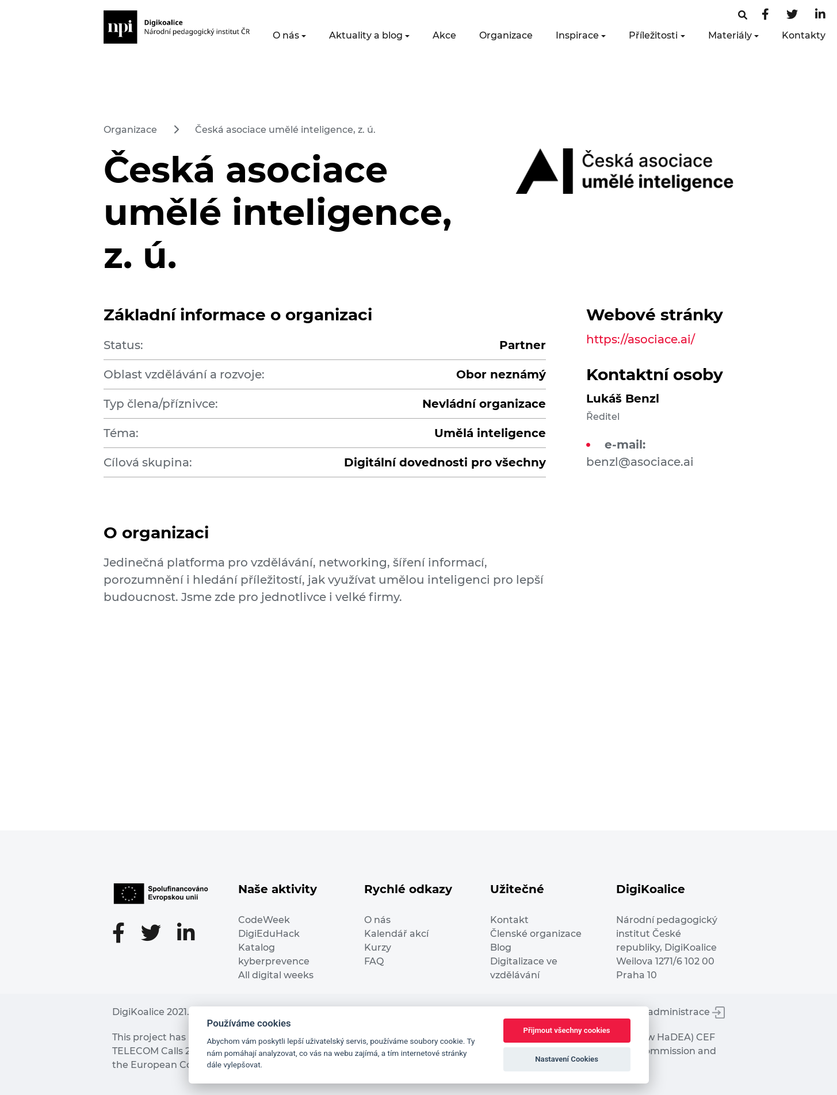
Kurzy (377, 947)
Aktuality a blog (366, 35)
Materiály (730, 35)
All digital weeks (276, 975)
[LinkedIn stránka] (820, 15)
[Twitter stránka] (792, 15)
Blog (500, 947)
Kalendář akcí (396, 933)
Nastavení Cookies (566, 1059)
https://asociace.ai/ (640, 339)
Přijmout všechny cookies (566, 1030)
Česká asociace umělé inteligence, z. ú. (285, 129)
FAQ (374, 961)
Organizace (506, 35)
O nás (286, 35)
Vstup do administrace (664, 1011)
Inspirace (577, 35)
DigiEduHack (269, 933)
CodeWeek (264, 919)
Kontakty (803, 35)
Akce (444, 35)
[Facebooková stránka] (742, 15)
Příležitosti (653, 35)
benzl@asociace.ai (640, 462)
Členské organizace (536, 933)
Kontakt (509, 919)
